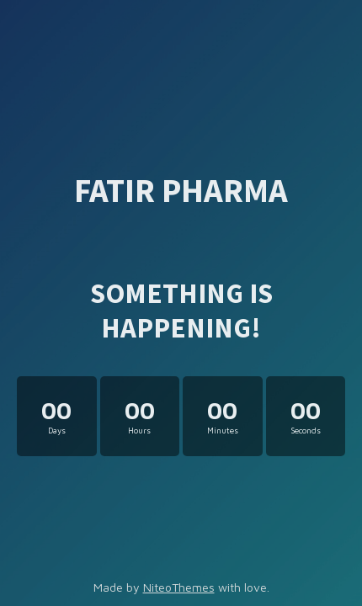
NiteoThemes (179, 587)
